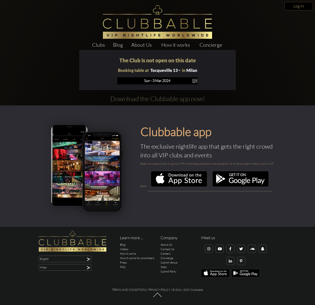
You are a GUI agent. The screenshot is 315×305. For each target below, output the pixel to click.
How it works (175, 45)
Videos (124, 249)
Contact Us (167, 249)
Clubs (98, 45)
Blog (118, 45)
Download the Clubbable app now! (157, 99)
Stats (164, 267)
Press (123, 262)
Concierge (211, 45)
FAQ (122, 267)
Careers (165, 253)
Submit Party (168, 271)
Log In (298, 6)
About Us (141, 45)
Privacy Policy (159, 289)
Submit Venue (169, 262)
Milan (191, 70)
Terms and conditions (129, 289)
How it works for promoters (137, 258)
